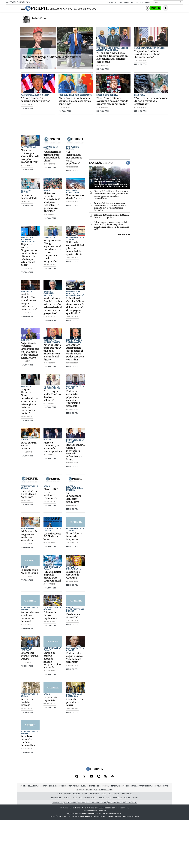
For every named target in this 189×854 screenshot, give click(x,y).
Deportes (73, 824)
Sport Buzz (117, 832)
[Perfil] (94, 808)
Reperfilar (97, 824)
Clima (65, 824)
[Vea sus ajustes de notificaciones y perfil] (180, 8)
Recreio (127, 832)
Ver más (177, 246)
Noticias (118, 2)
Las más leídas (162, 174)
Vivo (170, 824)
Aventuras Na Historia (88, 832)
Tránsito (133, 836)
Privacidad (95, 836)
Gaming (163, 824)
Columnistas (15, 824)
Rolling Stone (105, 832)
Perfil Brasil (145, 2)
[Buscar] (167, 2)
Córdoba (87, 824)
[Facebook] (76, 814)
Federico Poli (24, 18)
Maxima (135, 832)
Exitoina (155, 824)
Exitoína (134, 2)
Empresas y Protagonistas (123, 824)
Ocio (80, 824)
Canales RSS (57, 836)
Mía (109, 828)
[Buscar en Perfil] (181, 2)
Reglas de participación (117, 836)
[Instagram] (98, 814)
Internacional (55, 824)
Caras (126, 2)
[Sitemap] (112, 814)
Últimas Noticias (43, 9)
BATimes (115, 828)
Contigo (73, 832)
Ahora (5, 824)
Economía (34, 824)
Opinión (67, 9)
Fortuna (85, 828)
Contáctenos (83, 836)
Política (57, 9)
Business (109, 2)
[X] (84, 814)
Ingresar (156, 8)
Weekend (76, 828)
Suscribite (169, 8)
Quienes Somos (70, 836)
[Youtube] (91, 814)
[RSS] (105, 814)
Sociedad (77, 9)
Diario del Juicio (179, 824)
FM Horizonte (126, 828)
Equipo (103, 836)
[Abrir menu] (8, 8)
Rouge (103, 828)
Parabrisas (94, 828)
